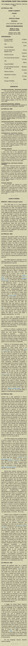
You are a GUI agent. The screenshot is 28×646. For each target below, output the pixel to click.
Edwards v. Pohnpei (13, 460)
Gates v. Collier (5, 374)
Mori (2, 308)
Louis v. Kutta (12, 295)
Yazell (19, 568)
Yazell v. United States (14, 388)
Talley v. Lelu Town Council (8, 466)
